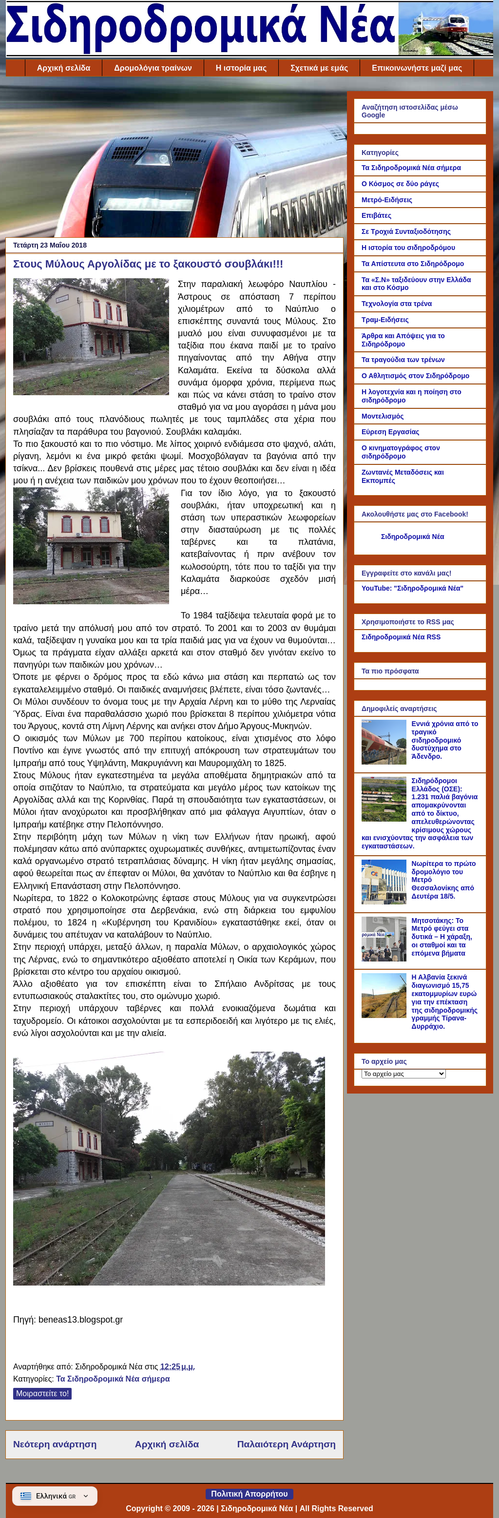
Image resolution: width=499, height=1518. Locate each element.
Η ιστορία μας (241, 68)
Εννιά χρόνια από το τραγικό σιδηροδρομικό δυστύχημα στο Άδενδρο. (445, 740)
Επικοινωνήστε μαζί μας (417, 68)
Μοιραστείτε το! (42, 1393)
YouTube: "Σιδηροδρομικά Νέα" (412, 588)
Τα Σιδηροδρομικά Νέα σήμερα (113, 1379)
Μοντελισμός (383, 416)
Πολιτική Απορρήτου (249, 1494)
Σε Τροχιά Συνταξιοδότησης (406, 231)
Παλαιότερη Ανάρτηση (286, 1444)
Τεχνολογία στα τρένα (397, 303)
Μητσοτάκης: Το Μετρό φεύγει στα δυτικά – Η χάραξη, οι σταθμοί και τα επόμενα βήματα (442, 937)
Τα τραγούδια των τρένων (403, 360)
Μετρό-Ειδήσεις (387, 200)
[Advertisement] (174, 159)
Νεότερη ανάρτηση (54, 1444)
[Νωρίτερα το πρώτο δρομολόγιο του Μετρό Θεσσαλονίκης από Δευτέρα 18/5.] (385, 902)
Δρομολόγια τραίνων (153, 68)
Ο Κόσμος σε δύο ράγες (400, 184)
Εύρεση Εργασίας (391, 432)
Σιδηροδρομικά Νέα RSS (401, 637)
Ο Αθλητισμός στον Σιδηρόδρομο (415, 376)
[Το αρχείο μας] (404, 1073)
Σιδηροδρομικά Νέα (412, 536)
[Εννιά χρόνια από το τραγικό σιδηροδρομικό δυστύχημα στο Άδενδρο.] (385, 762)
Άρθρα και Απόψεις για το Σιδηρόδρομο (403, 340)
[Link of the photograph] (91, 338)
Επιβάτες (376, 215)
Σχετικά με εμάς (319, 68)
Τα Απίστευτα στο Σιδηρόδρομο (413, 264)
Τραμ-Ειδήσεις (385, 320)
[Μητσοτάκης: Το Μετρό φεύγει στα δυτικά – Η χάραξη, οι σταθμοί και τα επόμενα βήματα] (385, 959)
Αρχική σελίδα (64, 68)
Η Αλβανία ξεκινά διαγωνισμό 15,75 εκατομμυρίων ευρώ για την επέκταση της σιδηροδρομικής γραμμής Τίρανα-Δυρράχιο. (445, 1001)
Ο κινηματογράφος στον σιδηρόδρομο (401, 452)
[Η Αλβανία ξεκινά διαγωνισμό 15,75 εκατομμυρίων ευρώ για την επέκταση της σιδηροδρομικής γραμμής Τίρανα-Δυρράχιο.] (385, 1015)
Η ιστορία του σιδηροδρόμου (408, 247)
